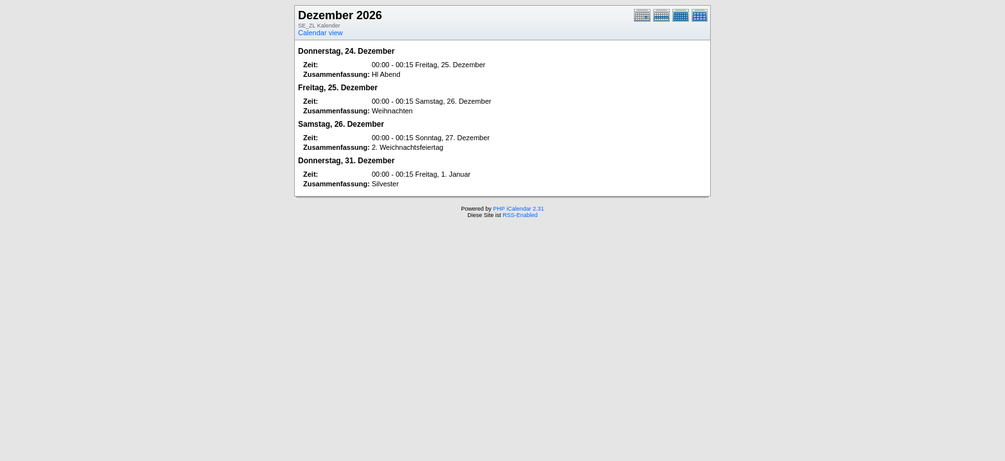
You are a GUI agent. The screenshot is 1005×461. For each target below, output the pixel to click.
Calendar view (320, 32)
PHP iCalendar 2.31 (518, 209)
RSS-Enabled (520, 215)
